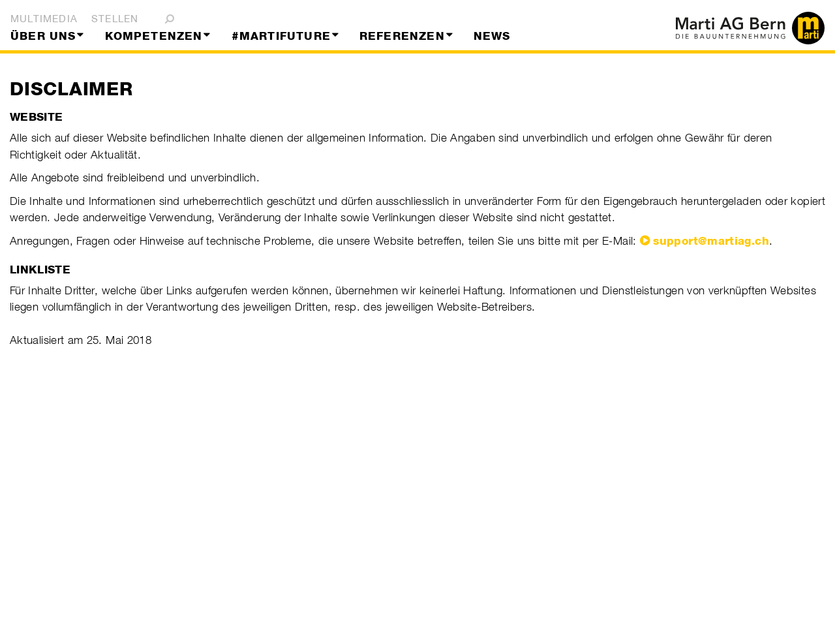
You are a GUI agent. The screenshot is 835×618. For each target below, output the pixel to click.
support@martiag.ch (710, 240)
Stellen (114, 18)
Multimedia (44, 18)
